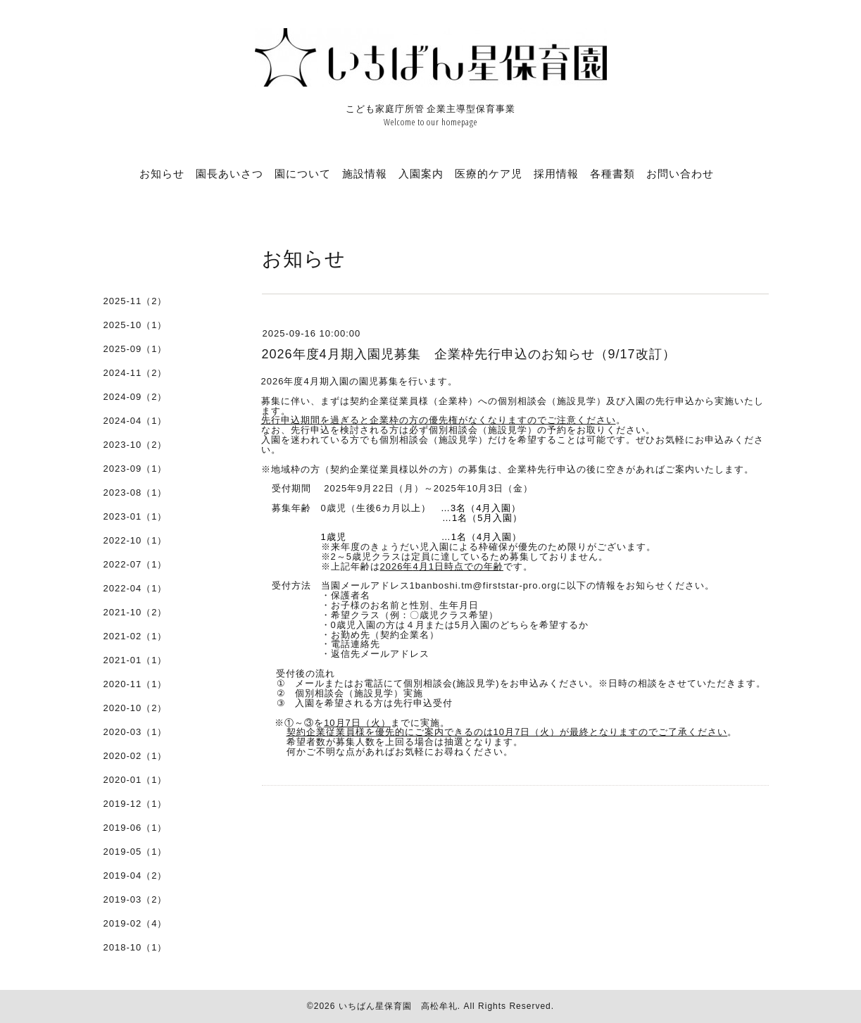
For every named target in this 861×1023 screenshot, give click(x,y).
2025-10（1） (135, 325)
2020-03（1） (135, 732)
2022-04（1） (135, 588)
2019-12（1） (135, 803)
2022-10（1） (135, 540)
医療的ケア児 (488, 173)
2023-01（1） (135, 516)
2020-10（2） (135, 708)
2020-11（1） (135, 684)
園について (303, 173)
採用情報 (556, 173)
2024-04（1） (135, 420)
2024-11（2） (135, 373)
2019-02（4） (135, 923)
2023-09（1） (135, 468)
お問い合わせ (680, 173)
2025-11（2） (135, 301)
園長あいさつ (229, 173)
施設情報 (364, 173)
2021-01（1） (135, 660)
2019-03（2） (135, 899)
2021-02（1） (135, 636)
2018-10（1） (135, 947)
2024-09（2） (135, 396)
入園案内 (421, 173)
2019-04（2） (135, 875)
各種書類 (612, 173)
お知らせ (161, 173)
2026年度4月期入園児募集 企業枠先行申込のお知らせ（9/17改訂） (469, 354)
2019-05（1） (135, 851)
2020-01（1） (135, 779)
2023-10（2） (135, 444)
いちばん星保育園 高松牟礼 (398, 1006)
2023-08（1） (135, 492)
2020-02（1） (135, 756)
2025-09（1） (135, 349)
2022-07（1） (135, 564)
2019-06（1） (135, 827)
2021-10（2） (135, 612)
